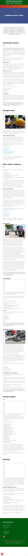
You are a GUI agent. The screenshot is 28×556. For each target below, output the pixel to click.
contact (6, 512)
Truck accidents (6, 212)
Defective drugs (6, 149)
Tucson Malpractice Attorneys (18, 543)
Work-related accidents (7, 153)
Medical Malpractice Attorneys (17, 541)
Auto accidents (6, 211)
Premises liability (6, 154)
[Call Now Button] (2, 554)
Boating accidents (6, 216)
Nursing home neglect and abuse (9, 151)
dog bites (13, 152)
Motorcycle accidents (7, 214)
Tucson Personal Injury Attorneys (8, 541)
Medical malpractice (7, 148)
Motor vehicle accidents (7, 147)
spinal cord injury (10, 368)
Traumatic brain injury (7, 369)
